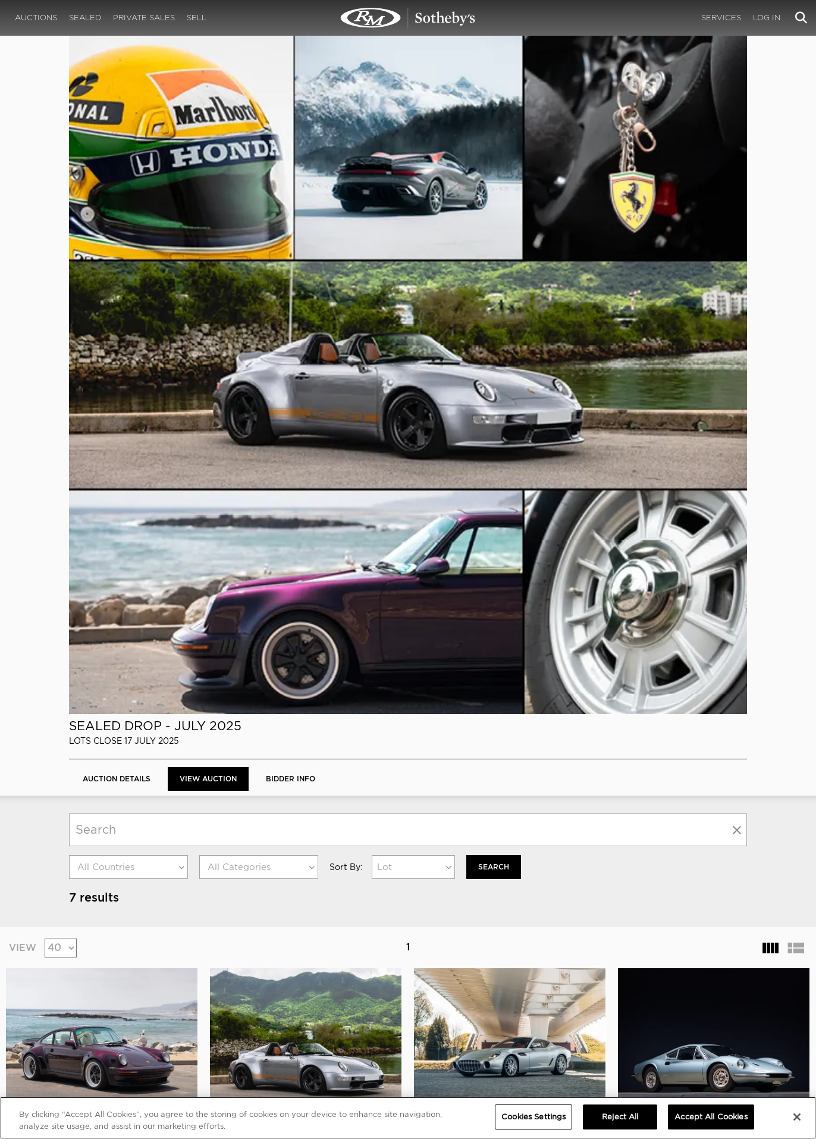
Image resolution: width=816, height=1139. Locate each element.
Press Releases (514, 1019)
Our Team (86, 1019)
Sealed (85, 17)
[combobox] (128, 200)
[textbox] (128, 200)
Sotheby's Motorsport (298, 1043)
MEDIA (499, 995)
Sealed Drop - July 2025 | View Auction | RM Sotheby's (408, 18)
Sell (196, 17)
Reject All (620, 1116)
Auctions (36, 17)
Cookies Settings (717, 1007)
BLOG (497, 1031)
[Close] (797, 1117)
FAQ (261, 1007)
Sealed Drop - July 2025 (155, 59)
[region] (408, 1118)
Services (721, 17)
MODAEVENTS (281, 1031)
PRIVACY (703, 995)
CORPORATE (278, 995)
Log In (766, 17)
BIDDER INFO (290, 112)
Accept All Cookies (710, 1116)
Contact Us (89, 1031)
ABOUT (82, 995)
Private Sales (144, 17)
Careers (269, 1019)
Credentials (509, 1007)
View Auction (208, 112)
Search (493, 200)
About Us (85, 1007)
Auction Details (116, 112)
